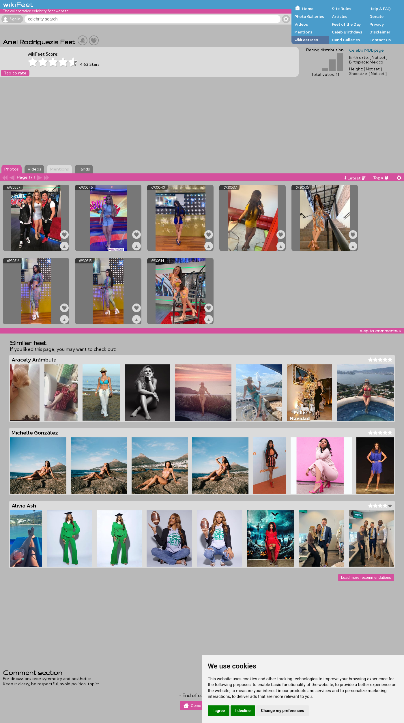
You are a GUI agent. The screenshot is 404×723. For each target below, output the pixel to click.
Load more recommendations (366, 577)
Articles (339, 16)
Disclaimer (379, 32)
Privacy (376, 24)
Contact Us (380, 40)
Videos (301, 24)
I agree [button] (218, 710)
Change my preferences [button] (282, 710)
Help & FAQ (380, 8)
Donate (376, 16)
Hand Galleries (346, 40)
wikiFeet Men (306, 40)
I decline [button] (242, 710)
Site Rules (341, 8)
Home (307, 8)
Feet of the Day (346, 24)
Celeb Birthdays (347, 32)
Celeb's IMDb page (366, 50)
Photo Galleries (309, 16)
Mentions (303, 32)
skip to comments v (380, 330)
